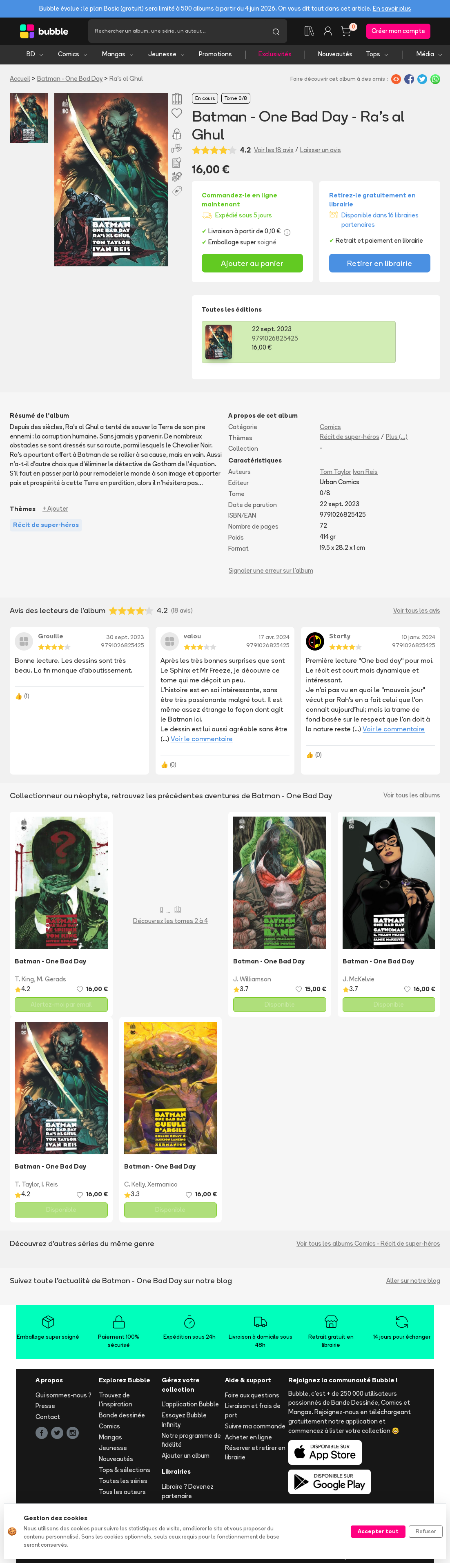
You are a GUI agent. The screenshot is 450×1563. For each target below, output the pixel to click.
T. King (24, 982)
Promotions (215, 57)
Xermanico (162, 1187)
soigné (266, 245)
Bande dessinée (122, 1418)
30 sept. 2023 (125, 640)
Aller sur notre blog (413, 1283)
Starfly (339, 639)
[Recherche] (176, 32)
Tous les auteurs (122, 1495)
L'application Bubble (190, 1407)
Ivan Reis (365, 475)
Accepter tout (378, 1531)
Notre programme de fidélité (191, 1443)
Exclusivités (275, 57)
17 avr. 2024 (274, 640)
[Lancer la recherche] (276, 32)
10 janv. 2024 (418, 640)
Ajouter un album (185, 1459)
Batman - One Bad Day (69, 81)
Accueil (20, 81)
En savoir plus (392, 8)
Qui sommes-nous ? (63, 1398)
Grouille (50, 639)
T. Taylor (27, 1187)
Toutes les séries (123, 1484)
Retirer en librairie (379, 266)
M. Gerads (51, 982)
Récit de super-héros (349, 439)
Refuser (426, 1531)
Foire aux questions (252, 1398)
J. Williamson (252, 982)
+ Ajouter (55, 512)
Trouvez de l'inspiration (115, 1402)
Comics (73, 57)
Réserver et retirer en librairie (255, 1455)
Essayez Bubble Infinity (184, 1423)
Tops (377, 57)
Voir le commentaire (202, 741)
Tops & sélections (124, 1473)
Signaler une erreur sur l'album (271, 573)
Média (430, 57)
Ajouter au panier (252, 266)
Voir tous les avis (416, 613)
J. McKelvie (358, 982)
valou (192, 639)
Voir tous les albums (411, 798)
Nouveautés (335, 57)
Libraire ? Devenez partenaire (188, 1494)
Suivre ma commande (255, 1429)
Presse (45, 1409)
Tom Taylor (335, 475)
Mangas (118, 57)
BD (35, 57)
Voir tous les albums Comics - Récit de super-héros (368, 1246)
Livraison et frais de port (253, 1413)
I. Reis (50, 1187)
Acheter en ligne (248, 1440)
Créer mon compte (398, 32)
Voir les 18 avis (274, 153)
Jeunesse (166, 57)
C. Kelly (134, 1187)
